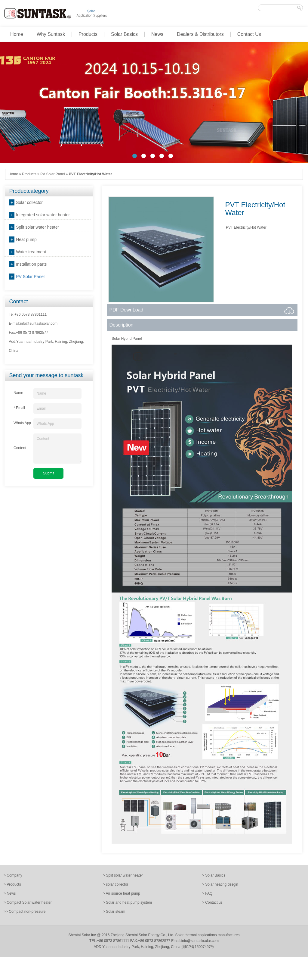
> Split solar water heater (123, 875)
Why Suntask (51, 34)
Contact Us (249, 34)
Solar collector (29, 202)
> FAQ (207, 893)
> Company (13, 875)
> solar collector (115, 884)
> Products (12, 884)
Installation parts (31, 264)
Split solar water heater (37, 227)
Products (88, 34)
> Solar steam (114, 911)
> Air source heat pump (121, 893)
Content (57, 448)
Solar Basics (124, 34)
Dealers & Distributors (200, 34)
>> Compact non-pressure (24, 911)
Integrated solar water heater (43, 214)
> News (10, 893)
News (157, 34)
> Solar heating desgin (220, 884)
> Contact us (212, 902)
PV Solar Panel (52, 174)
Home (16, 34)
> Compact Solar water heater (28, 902)
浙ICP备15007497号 (197, 947)
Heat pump (26, 239)
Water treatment (31, 251)
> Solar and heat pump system (127, 902)
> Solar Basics (213, 875)
